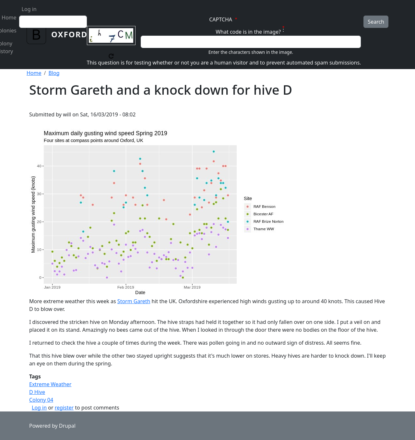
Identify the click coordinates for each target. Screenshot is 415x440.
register (64, 407)
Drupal (67, 425)
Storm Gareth (133, 301)
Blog (53, 73)
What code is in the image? (248, 31)
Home (34, 73)
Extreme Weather (50, 384)
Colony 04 (41, 399)
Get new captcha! (111, 56)
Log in (29, 9)
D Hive (37, 392)
